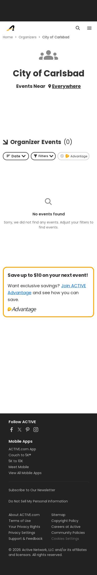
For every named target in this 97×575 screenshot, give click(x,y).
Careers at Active (66, 526)
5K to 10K (16, 461)
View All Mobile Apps (25, 473)
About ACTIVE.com (24, 514)
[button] (43, 156)
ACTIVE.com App (22, 449)
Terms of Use (20, 520)
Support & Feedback (26, 538)
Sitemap (58, 514)
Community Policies (68, 532)
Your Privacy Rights (24, 526)
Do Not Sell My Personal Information (38, 501)
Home (8, 37)
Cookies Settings (65, 538)
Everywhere (66, 86)
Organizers (28, 37)
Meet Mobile (19, 467)
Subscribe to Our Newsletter (32, 490)
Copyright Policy (64, 520)
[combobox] (16, 156)
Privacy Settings (22, 532)
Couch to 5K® (20, 455)
